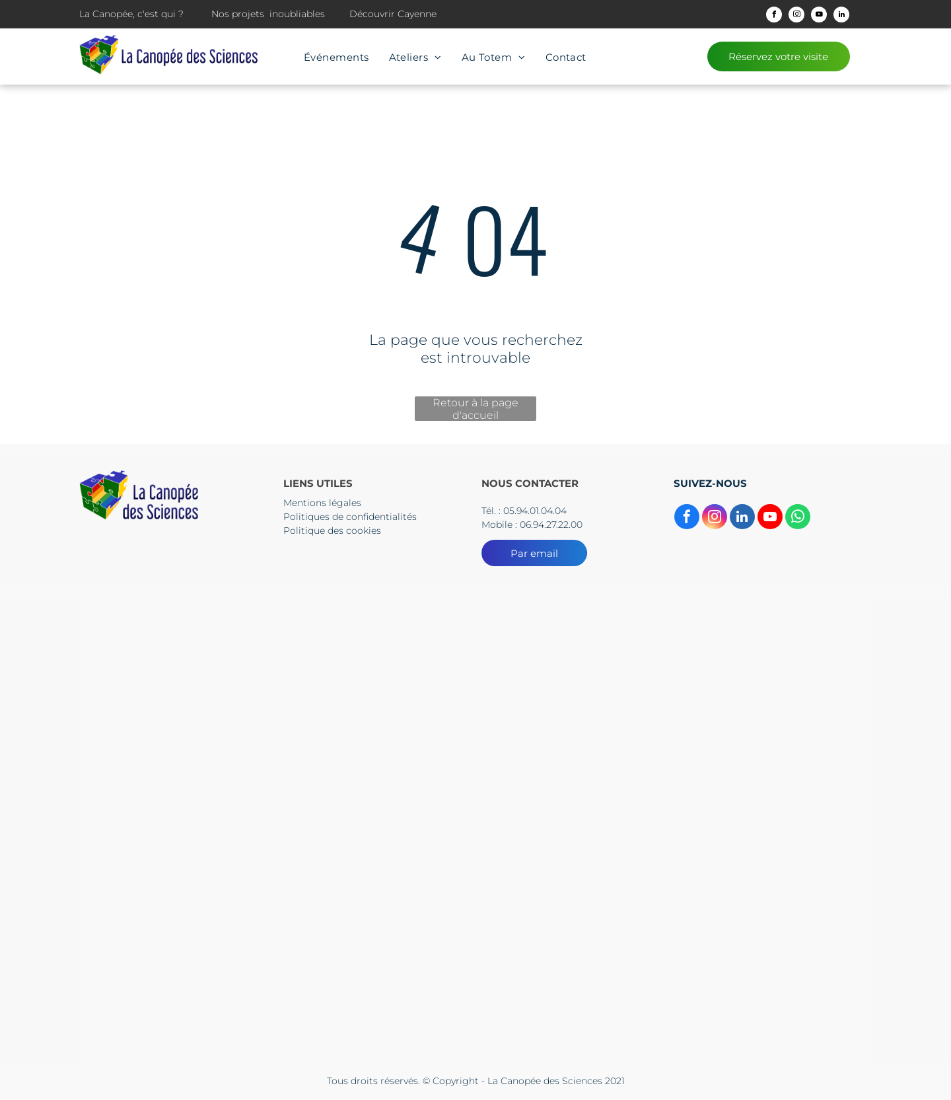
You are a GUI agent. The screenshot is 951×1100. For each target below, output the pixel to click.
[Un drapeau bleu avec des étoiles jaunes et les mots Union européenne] (738, 829)
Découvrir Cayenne (393, 14)
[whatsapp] (797, 518)
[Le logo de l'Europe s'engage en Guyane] (212, 983)
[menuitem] (336, 57)
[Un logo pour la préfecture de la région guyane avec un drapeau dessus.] (475, 676)
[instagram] (796, 16)
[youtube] (819, 16)
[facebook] (774, 16)
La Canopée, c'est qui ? (131, 14)
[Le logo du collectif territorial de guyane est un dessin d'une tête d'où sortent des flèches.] (212, 676)
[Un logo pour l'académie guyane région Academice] (738, 676)
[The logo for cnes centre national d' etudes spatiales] (212, 829)
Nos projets (237, 14)
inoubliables (297, 14)
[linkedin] (841, 16)
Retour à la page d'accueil (475, 408)
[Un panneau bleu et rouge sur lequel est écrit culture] (475, 829)
